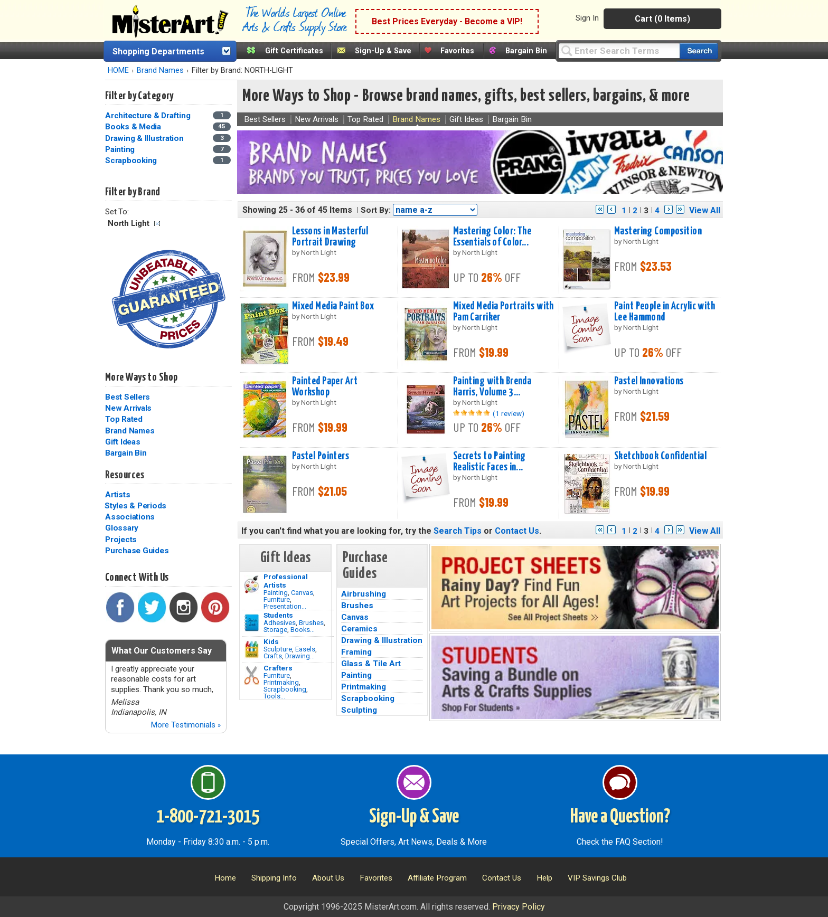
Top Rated (124, 419)
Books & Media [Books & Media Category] (134, 126)
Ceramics (359, 629)
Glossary (121, 528)
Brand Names (160, 70)
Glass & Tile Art (371, 663)
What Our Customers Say (161, 651)
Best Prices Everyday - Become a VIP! (447, 21)
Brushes (311, 623)
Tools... (274, 696)
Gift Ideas (122, 442)
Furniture (277, 599)
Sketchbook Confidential (660, 456)
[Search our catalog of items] (699, 51)
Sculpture (278, 649)
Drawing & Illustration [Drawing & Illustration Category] (145, 138)
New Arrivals (128, 408)
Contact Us (517, 531)
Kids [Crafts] (271, 641)
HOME (118, 70)
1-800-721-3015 (207, 817)
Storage (275, 630)
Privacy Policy (518, 907)
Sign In (587, 18)
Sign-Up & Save (383, 50)
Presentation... (285, 606)
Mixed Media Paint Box (333, 306)
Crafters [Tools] (278, 668)
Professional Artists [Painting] (286, 580)
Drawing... (300, 656)
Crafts (273, 656)
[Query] (619, 50)
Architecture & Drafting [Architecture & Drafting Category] (148, 115)
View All (704, 210)
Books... (302, 630)
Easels (305, 649)
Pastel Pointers (320, 456)
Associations (130, 517)
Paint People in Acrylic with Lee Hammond (664, 312)
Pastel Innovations (649, 381)
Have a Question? (620, 817)
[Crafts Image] (251, 649)
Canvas (302, 593)
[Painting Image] (251, 584)
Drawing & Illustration (381, 640)
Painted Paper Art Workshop (324, 387)
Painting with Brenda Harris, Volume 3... (492, 387)
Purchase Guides (136, 550)
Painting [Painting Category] (121, 149)
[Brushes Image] (251, 622)
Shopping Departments (158, 51)
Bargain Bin (526, 50)
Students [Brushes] (278, 615)
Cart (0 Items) (662, 19)
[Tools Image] (251, 675)
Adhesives (280, 623)
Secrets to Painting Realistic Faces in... (489, 461)
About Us (328, 878)
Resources (124, 475)
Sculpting (359, 710)
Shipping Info (274, 878)
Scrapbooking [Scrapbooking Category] (132, 160)
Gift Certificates (294, 50)
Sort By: (376, 210)
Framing (356, 652)
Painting (276, 593)
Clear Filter (157, 223)
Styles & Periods (135, 506)
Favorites (457, 50)
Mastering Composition (658, 231)
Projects (121, 539)
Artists (117, 494)
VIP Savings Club (597, 878)
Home (225, 878)
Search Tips (458, 531)
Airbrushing (363, 594)
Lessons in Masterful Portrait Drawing (330, 237)
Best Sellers (127, 397)
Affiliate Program (437, 878)
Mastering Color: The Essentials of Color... (492, 237)
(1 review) (508, 413)
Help (544, 878)
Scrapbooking (285, 689)
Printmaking (281, 682)
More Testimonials (185, 725)
